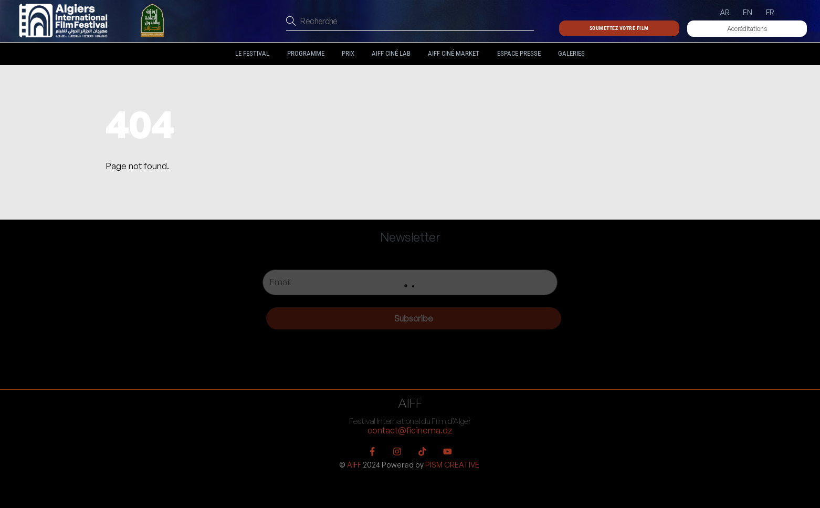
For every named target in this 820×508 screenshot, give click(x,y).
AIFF (354, 464)
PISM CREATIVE (452, 464)
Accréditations (747, 29)
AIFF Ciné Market (453, 53)
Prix (348, 53)
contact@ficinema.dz (410, 430)
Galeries (571, 53)
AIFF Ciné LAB (391, 53)
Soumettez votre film (619, 28)
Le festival (252, 53)
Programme (305, 53)
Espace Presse (519, 53)
